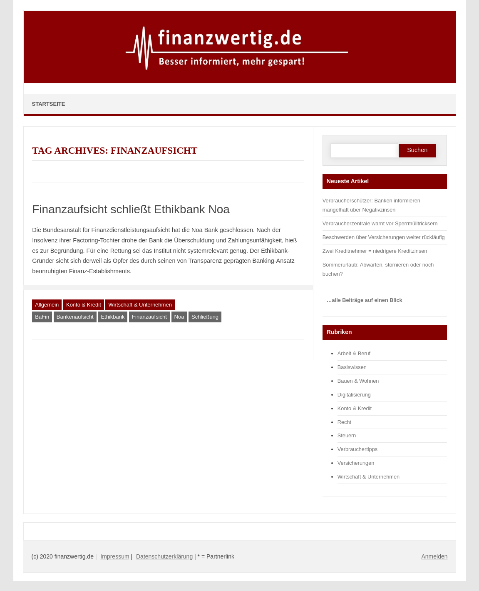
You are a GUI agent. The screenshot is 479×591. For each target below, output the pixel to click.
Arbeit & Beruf (354, 353)
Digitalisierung (354, 395)
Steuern (347, 435)
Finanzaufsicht (149, 317)
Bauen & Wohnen (358, 381)
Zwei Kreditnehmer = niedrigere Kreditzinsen (375, 251)
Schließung (204, 317)
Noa (179, 317)
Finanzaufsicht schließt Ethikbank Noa (131, 209)
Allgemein (47, 305)
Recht (344, 422)
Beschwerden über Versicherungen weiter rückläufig (384, 237)
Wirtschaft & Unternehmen (139, 305)
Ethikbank (112, 317)
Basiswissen (352, 367)
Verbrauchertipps (357, 449)
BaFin (42, 317)
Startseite (48, 104)
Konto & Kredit (83, 305)
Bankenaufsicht (75, 317)
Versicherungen (356, 463)
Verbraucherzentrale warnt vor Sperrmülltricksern (380, 223)
